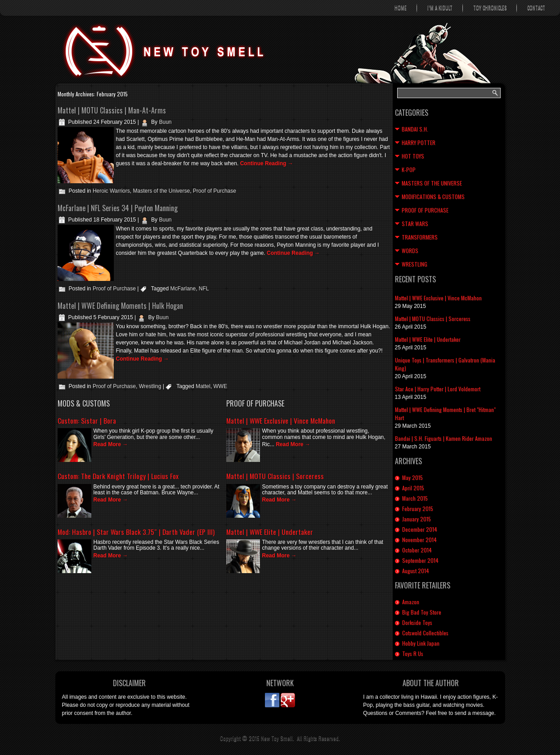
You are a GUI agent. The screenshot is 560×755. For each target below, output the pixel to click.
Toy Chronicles (489, 7)
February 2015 (417, 508)
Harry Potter (418, 142)
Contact (536, 7)
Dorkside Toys (417, 622)
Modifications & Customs (433, 196)
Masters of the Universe (161, 191)
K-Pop (409, 169)
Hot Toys (413, 156)
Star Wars (415, 223)
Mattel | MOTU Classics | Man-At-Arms (112, 110)
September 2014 (420, 560)
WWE (220, 386)
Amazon (410, 602)
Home (400, 7)
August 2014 (415, 570)
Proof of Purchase (214, 191)
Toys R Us (412, 653)
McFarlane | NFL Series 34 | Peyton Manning (118, 208)
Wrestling (150, 386)
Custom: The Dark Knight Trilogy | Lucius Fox (118, 475)
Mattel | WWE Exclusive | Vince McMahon (280, 420)
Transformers (420, 237)
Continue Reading (266, 163)
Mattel (203, 386)
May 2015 (412, 477)
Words (410, 250)
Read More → (111, 444)
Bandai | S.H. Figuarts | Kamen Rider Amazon (443, 438)
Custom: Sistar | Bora (87, 420)
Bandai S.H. (415, 129)
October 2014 (417, 550)
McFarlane (183, 288)
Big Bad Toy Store (421, 612)
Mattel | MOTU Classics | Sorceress (275, 475)
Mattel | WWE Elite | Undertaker (269, 531)
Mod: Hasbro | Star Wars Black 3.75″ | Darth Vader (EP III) (136, 531)
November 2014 (419, 539)
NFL (204, 288)
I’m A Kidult (439, 7)
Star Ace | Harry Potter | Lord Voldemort (437, 389)
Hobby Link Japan (420, 643)
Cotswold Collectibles (425, 633)
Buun (165, 122)
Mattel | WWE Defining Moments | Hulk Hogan (120, 305)
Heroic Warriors (111, 191)
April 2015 (413, 488)
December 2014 (419, 529)
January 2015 (416, 519)
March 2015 (415, 498)
